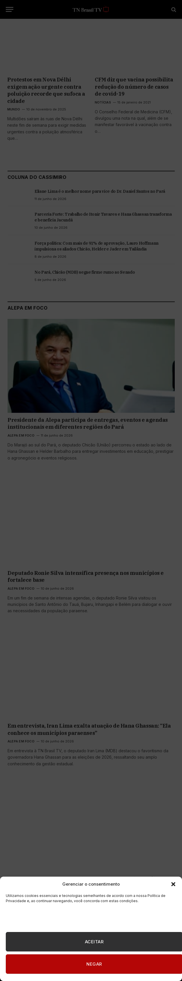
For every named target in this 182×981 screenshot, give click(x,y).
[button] (173, 884)
